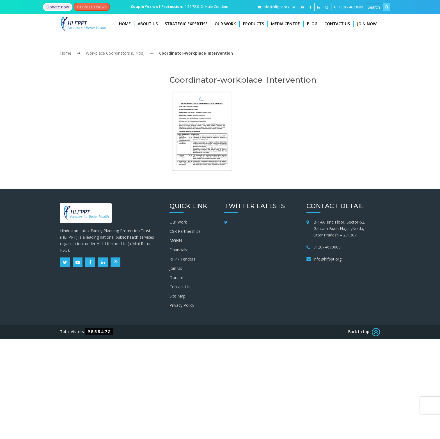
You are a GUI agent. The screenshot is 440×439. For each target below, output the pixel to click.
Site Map (177, 296)
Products (253, 23)
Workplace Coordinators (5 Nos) (115, 53)
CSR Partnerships (185, 231)
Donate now (57, 7)
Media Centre (285, 23)
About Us (148, 23)
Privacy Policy (181, 305)
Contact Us (337, 23)
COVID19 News (92, 6)
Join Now (367, 23)
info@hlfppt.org (273, 6)
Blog (312, 23)
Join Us (175, 268)
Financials (178, 249)
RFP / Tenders (182, 259)
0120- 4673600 (327, 247)
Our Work (225, 23)
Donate (176, 277)
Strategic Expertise (186, 23)
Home (125, 23)
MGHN (175, 240)
